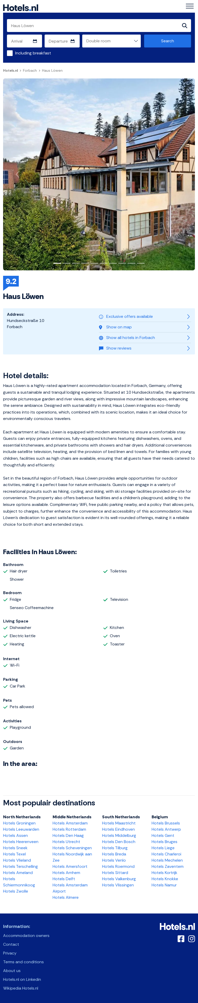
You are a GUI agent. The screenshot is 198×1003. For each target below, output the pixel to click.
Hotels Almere (66, 897)
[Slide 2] (66, 263)
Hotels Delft (64, 878)
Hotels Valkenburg (119, 878)
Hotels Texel (14, 854)
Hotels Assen (15, 835)
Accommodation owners (26, 935)
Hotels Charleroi (166, 854)
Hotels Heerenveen (20, 841)
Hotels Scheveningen (72, 848)
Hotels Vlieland (17, 860)
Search (167, 41)
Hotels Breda (114, 854)
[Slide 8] (122, 263)
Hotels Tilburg (115, 848)
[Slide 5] (94, 263)
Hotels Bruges (164, 841)
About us (12, 970)
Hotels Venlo (114, 860)
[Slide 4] (85, 263)
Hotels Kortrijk (164, 872)
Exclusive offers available (126, 316)
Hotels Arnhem (66, 872)
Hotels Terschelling (20, 866)
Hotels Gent (163, 835)
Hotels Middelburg (119, 835)
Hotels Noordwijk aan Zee (72, 857)
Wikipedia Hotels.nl (20, 988)
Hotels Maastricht (119, 823)
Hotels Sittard (115, 872)
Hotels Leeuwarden (21, 829)
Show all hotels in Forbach (127, 337)
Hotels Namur (164, 885)
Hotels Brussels (166, 823)
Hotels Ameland (18, 872)
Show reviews (115, 348)
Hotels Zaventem (168, 866)
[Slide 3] (76, 263)
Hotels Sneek (15, 848)
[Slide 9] (131, 263)
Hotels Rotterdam (69, 829)
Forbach (30, 70)
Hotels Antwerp (166, 829)
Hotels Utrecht (66, 841)
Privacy (9, 953)
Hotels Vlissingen (118, 885)
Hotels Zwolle (15, 891)
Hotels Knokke (165, 878)
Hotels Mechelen (167, 860)
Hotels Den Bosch (118, 841)
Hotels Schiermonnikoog (19, 882)
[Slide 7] (113, 263)
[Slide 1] (57, 263)
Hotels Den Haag (68, 835)
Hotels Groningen (19, 823)
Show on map (115, 327)
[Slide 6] (104, 263)
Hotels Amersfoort (70, 866)
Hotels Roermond (118, 866)
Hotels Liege (163, 848)
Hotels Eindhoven (118, 829)
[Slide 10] (141, 263)
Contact (11, 944)
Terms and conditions (23, 962)
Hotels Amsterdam (70, 823)
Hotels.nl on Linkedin (22, 979)
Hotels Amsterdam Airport (70, 888)
